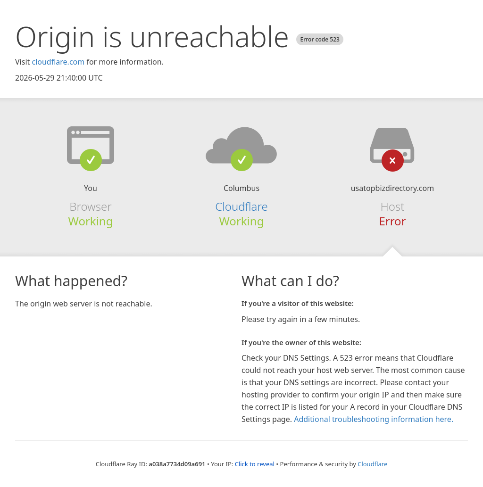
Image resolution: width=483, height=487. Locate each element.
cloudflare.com (58, 62)
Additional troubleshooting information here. (373, 419)
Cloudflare (241, 206)
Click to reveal (255, 464)
